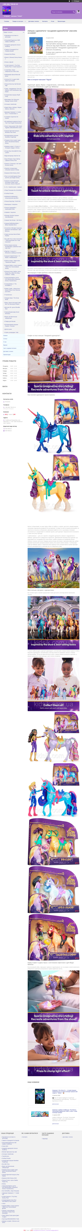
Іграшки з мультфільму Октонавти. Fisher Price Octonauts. (8, 1212)
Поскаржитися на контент (39, 1230)
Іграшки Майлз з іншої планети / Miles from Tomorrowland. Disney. (13, 267)
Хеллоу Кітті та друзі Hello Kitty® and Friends (12, 80)
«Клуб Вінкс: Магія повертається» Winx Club (12, 70)
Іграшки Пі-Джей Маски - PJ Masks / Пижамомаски (12, 256)
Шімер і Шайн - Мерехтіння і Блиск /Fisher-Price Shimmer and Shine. (12, 290)
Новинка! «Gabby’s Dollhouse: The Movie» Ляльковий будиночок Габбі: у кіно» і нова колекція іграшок (64, 1111)
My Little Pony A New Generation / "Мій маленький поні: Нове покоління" (13, 240)
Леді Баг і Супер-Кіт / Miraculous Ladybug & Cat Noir (13, 252)
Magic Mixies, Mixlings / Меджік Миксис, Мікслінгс (13, 108)
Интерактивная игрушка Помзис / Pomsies (11, 325)
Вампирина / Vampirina (11, 204)
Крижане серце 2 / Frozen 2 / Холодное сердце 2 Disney (12, 147)
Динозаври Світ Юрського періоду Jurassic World (12, 100)
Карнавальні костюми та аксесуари (11, 36)
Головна (6, 21)
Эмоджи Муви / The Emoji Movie (12, 298)
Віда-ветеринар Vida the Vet (12, 155)
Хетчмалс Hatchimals (10, 104)
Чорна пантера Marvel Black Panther (12, 235)
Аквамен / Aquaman (10, 212)
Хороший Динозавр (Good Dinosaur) (12, 312)
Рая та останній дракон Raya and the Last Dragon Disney (13, 176)
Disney (4, 1183)
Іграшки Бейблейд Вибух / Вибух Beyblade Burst (12, 224)
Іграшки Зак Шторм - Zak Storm (13, 220)
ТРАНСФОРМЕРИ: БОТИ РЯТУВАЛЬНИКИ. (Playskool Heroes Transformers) (9, 1187)
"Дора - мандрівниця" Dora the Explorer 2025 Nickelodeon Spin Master (13, 90)
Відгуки (5, 345)
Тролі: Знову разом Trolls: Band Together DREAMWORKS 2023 (13, 126)
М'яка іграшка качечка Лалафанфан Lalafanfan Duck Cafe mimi (13, 246)
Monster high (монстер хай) (9, 1152)
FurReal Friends (9, 193)
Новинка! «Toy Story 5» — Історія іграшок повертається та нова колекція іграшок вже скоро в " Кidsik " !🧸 (65, 1092)
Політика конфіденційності (52, 1230)
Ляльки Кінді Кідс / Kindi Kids (12, 201)
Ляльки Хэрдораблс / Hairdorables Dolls (10, 208)
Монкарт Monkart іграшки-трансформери (12, 216)
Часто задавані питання (9, 348)
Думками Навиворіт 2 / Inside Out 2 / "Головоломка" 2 (13, 112)
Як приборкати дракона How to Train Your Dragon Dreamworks (13, 122)
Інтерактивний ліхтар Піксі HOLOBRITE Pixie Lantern (9, 1200)
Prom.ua (49, 1228)
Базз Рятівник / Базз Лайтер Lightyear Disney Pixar (12, 159)
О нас (52, 21)
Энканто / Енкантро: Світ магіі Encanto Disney (13, 164)
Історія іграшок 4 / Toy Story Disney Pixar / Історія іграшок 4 (13, 66)
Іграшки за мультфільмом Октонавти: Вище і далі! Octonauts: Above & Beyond (12, 182)
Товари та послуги (17, 21)
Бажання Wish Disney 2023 (12, 173)
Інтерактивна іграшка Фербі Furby (12, 95)
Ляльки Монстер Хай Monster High (13, 84)
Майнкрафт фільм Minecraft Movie (12, 75)
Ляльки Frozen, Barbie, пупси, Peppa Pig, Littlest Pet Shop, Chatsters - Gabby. (13, 273)
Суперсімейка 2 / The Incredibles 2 (10, 284)
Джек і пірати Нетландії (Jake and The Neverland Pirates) (13, 303)
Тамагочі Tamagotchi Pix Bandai (10, 1140)
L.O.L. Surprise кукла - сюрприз (13, 187)
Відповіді (45, 1138)
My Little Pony (5, 1164)
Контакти (45, 21)
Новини (5, 335)
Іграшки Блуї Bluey (10, 54)
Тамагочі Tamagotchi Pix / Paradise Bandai (12, 50)
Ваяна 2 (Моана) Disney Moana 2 (13, 58)
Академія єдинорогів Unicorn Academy (13, 45)
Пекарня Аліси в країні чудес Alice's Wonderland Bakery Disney (13, 142)
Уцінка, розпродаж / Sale (11, 332)
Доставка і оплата (33, 21)
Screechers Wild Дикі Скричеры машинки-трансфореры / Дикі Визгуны (13, 229)
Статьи (5, 338)
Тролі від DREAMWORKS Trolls (10, 1219)
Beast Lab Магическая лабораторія (11, 317)
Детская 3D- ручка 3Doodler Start (12, 308)
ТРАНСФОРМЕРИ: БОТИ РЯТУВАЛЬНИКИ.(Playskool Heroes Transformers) (12, 279)
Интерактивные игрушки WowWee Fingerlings (11, 136)
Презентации (61, 21)
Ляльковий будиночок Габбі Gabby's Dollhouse (12, 40)
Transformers (8, 294)
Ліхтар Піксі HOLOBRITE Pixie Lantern (13, 151)
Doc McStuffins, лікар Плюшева (10, 1191)
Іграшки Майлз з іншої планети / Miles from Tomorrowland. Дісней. (10, 1207)
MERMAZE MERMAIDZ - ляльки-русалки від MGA (11, 197)
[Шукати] (73, 12)
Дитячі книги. (8, 329)
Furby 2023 (5, 1146)
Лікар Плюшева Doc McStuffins (13, 190)
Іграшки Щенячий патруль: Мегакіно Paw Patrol (12, 131)
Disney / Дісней (9, 62)
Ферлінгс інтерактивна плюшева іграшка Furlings (12, 169)
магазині (42, 79)
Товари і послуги (7, 32)
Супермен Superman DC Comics (11, 117)
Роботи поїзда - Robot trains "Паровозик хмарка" (12, 261)
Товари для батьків (10, 321)
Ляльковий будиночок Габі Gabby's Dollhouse (9, 1143)
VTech (3, 1203)
